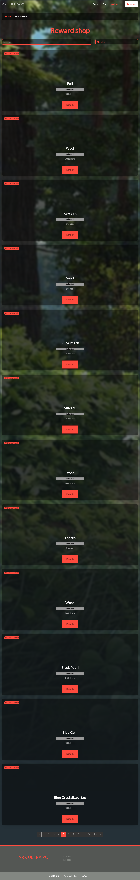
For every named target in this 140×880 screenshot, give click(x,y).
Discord (67, 859)
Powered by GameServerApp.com (77, 876)
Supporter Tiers (100, 4)
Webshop (115, 4)
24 (89, 834)
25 (95, 834)
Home (8, 16)
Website (67, 856)
